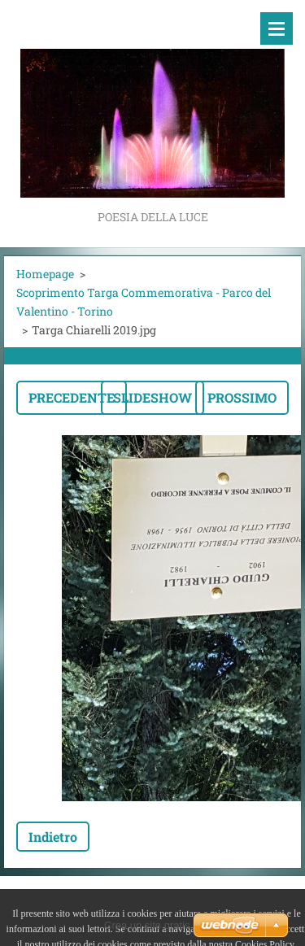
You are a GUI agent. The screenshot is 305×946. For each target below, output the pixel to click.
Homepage (45, 273)
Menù (276, 28)
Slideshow (152, 397)
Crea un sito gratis (147, 925)
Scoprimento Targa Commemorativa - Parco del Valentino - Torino (143, 302)
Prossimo (242, 397)
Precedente (71, 397)
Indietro (52, 836)
